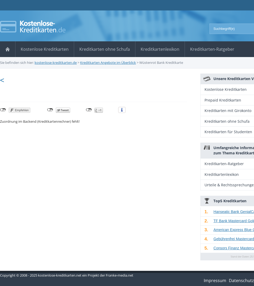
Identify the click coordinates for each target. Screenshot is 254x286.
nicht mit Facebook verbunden (3, 109)
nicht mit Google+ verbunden (89, 109)
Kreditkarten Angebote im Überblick (108, 62)
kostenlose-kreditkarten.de (56, 62)
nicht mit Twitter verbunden (50, 109)
